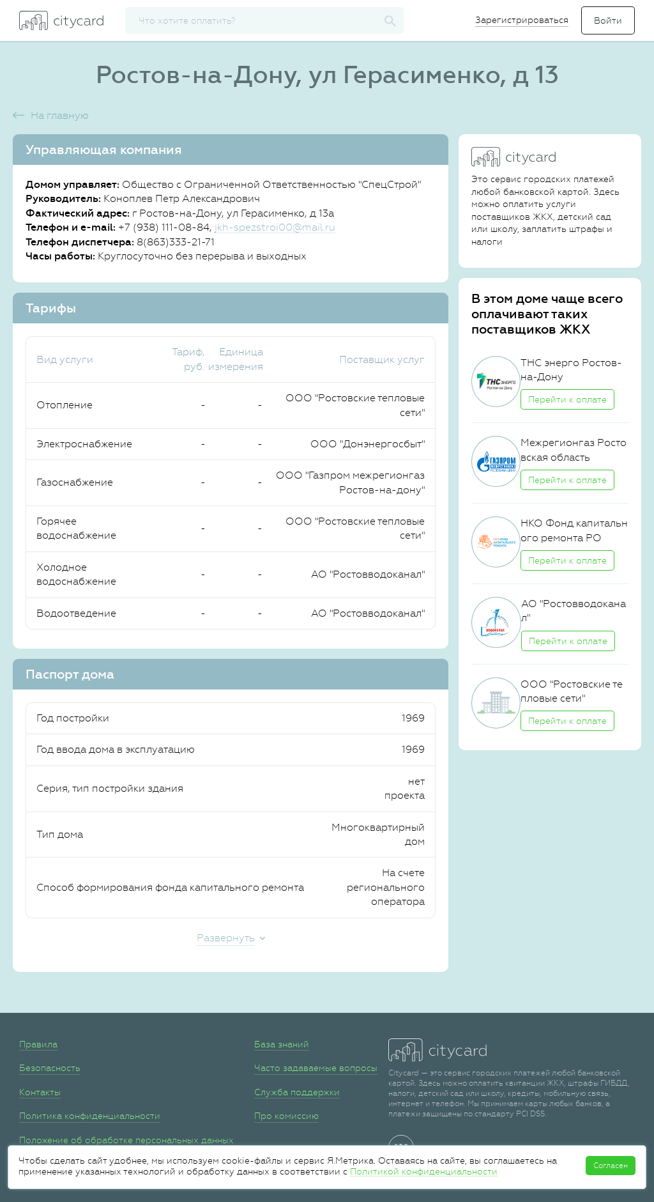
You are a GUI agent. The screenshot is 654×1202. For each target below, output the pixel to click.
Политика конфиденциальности (89, 1116)
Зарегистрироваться (521, 20)
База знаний (281, 1044)
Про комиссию (286, 1116)
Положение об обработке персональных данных (126, 1140)
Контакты (40, 1092)
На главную (60, 115)
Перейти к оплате (567, 399)
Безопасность (49, 1068)
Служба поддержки (297, 1092)
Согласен (610, 1165)
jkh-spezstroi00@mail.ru (275, 227)
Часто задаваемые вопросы (315, 1068)
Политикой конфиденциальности (424, 1171)
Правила (38, 1044)
